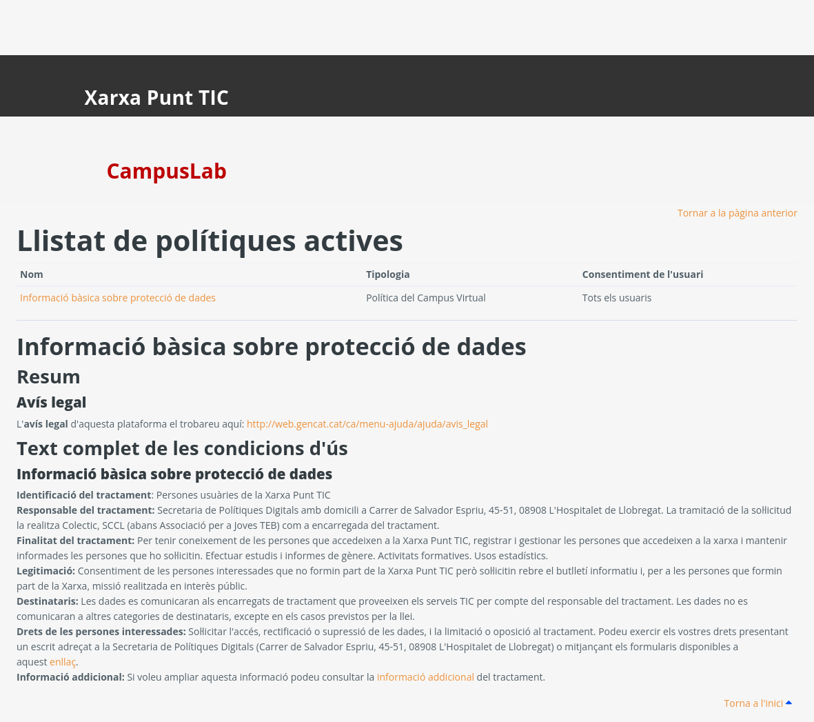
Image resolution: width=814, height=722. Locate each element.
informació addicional (425, 676)
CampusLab (167, 171)
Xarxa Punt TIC (157, 97)
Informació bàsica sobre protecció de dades (118, 297)
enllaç (63, 661)
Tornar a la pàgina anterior (737, 212)
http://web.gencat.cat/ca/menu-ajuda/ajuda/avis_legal (367, 423)
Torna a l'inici (758, 703)
